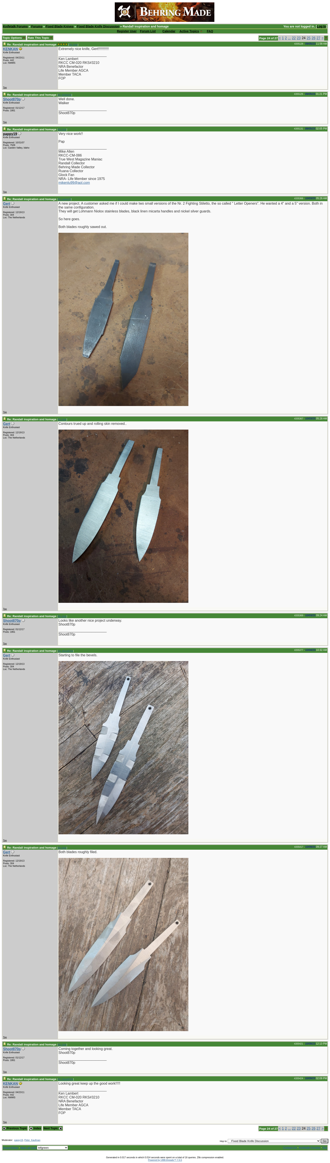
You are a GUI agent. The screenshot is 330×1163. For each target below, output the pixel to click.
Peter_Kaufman (32, 1140)
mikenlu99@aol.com (74, 182)
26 (313, 38)
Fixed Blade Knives (59, 26)
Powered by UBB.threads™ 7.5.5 (165, 1160)
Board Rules (10, 1147)
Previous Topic (15, 1128)
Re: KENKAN (64, 95)
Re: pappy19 (64, 199)
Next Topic (53, 1128)
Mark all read (28, 1147)
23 (299, 38)
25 (309, 38)
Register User (127, 31)
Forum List (148, 31)
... (289, 38)
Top (5, 87)
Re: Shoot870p (65, 651)
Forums (36, 26)
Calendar (168, 31)
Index (35, 1128)
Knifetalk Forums (15, 26)
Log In (321, 26)
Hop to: (223, 1141)
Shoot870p (12, 99)
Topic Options (14, 37)
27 (318, 38)
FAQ (210, 31)
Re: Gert (73, 44)
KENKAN (10, 49)
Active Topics (189, 31)
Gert (6, 203)
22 (294, 38)
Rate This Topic (40, 37)
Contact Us (290, 1147)
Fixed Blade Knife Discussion (98, 26)
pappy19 (18, 1140)
